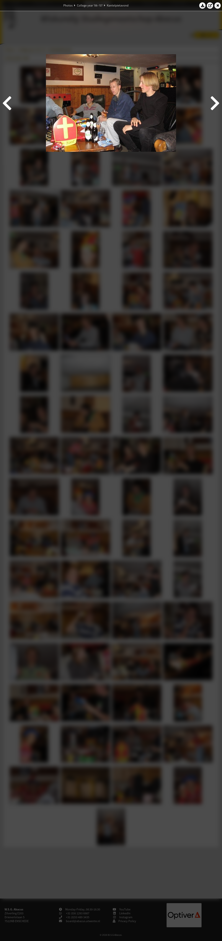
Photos (68, 5)
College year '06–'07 (90, 5)
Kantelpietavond (118, 5)
